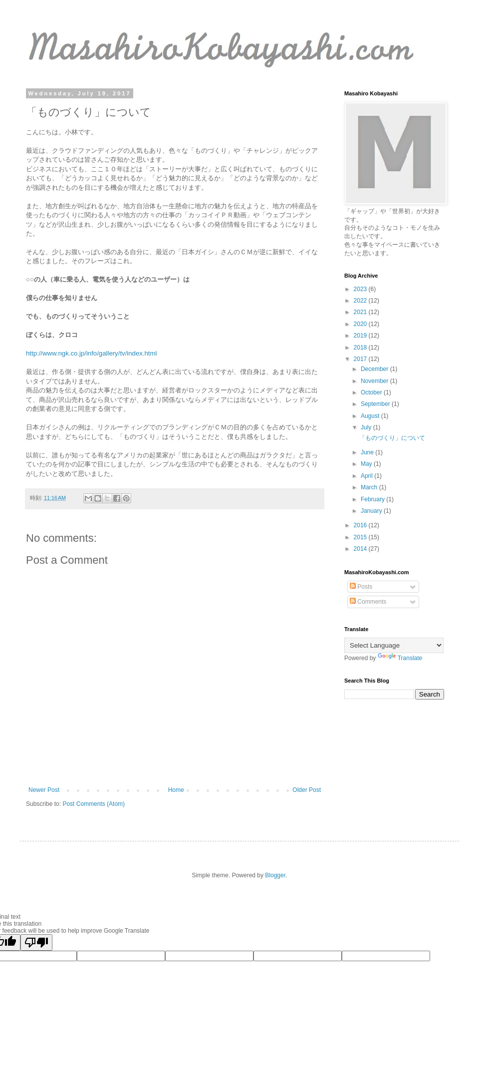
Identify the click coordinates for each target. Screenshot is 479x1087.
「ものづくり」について (392, 437)
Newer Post (43, 789)
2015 (361, 537)
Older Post (306, 789)
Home (176, 789)
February (373, 499)
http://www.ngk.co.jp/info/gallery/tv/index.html (91, 353)
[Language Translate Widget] (394, 645)
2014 (361, 548)
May (367, 463)
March (370, 487)
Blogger (275, 875)
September (376, 403)
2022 (361, 300)
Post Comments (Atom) (93, 803)
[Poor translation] (36, 942)
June (368, 452)
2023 (361, 289)
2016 (361, 525)
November (375, 380)
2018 (361, 347)
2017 (361, 359)
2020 (361, 324)
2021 (361, 312)
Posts (361, 586)
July (367, 427)
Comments (368, 601)
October (372, 392)
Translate (400, 658)
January (372, 510)
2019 (361, 335)
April (367, 475)
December (375, 368)
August (371, 415)
